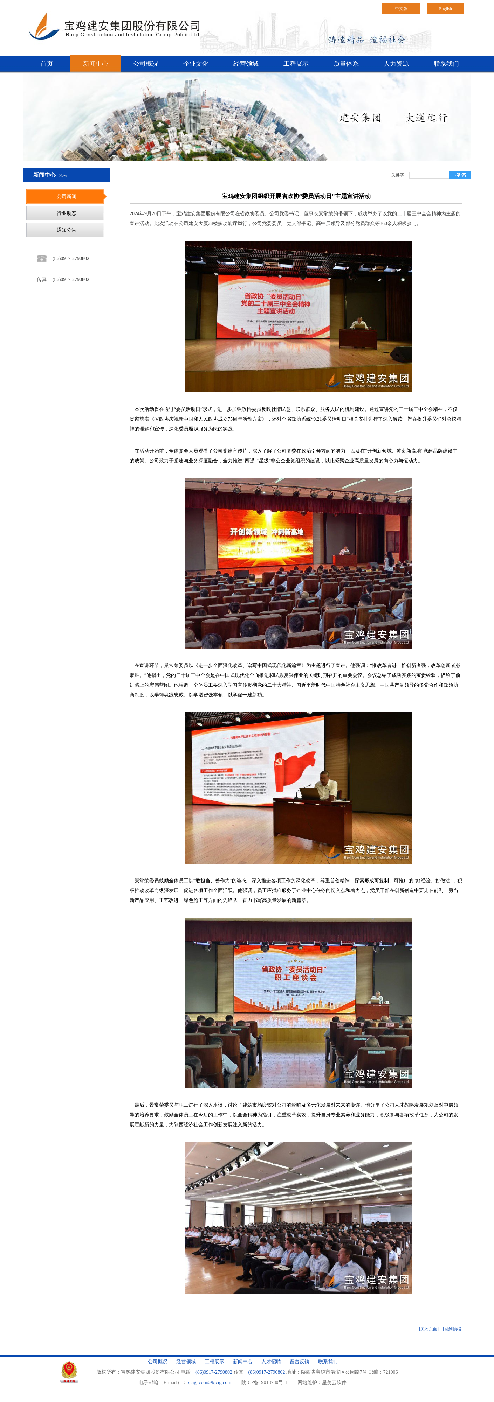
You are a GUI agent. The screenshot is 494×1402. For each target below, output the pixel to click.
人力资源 (396, 63)
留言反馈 (299, 1361)
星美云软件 (334, 1382)
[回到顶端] (452, 1328)
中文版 (401, 8)
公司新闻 (66, 196)
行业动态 (66, 213)
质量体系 (346, 63)
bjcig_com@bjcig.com (209, 1382)
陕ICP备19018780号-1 (264, 1382)
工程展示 (296, 63)
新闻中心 (95, 63)
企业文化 (195, 63)
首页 (46, 63)
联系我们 (446, 63)
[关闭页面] (429, 1328)
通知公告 (66, 230)
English (445, 8)
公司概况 (145, 63)
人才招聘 (271, 1361)
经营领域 (246, 63)
